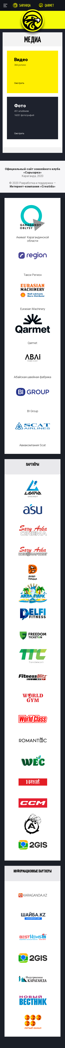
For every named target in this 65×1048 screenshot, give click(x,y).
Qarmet (49, 5)
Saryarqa (25, 5)
